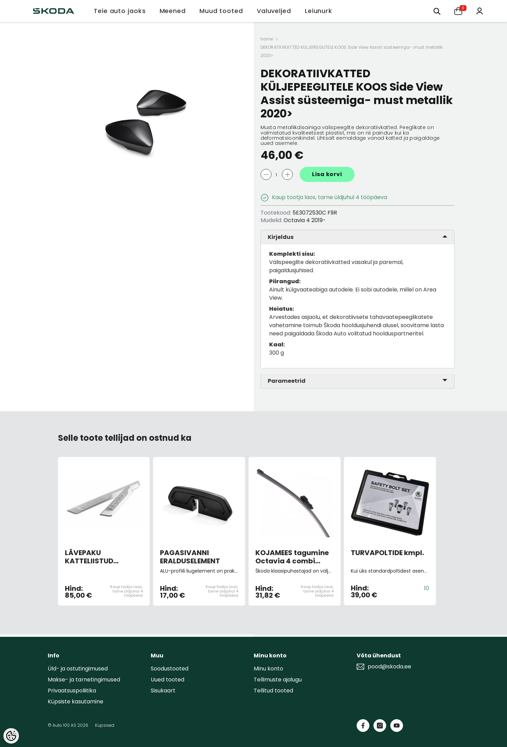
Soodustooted (169, 669)
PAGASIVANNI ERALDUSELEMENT (190, 557)
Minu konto (268, 669)
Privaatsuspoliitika (72, 690)
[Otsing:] (437, 11)
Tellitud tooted (273, 690)
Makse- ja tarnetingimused (84, 679)
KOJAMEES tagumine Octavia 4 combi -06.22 (292, 557)
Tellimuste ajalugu (278, 679)
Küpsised (104, 725)
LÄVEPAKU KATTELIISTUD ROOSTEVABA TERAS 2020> (100, 557)
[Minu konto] (479, 10)
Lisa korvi (327, 174)
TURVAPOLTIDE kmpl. (387, 553)
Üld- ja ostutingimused (78, 669)
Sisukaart (163, 690)
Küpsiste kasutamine (75, 701)
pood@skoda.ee (389, 666)
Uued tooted (167, 679)
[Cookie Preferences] (11, 736)
